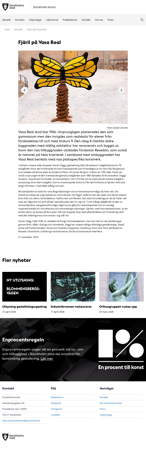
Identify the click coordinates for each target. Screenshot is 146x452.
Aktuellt (6, 19)
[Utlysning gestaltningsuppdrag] (24, 287)
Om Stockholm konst (111, 403)
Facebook (56, 403)
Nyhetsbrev (57, 397)
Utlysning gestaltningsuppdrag (24, 306)
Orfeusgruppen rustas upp (118, 306)
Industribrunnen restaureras (71, 306)
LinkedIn (55, 414)
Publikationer (70, 19)
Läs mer (47, 358)
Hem (7, 29)
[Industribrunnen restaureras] (73, 287)
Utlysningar (35, 19)
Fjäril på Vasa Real (36, 29)
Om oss (99, 19)
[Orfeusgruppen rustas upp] (121, 287)
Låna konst (52, 19)
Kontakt (86, 19)
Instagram (56, 409)
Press (110, 19)
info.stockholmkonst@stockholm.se (21, 420)
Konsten (20, 19)
